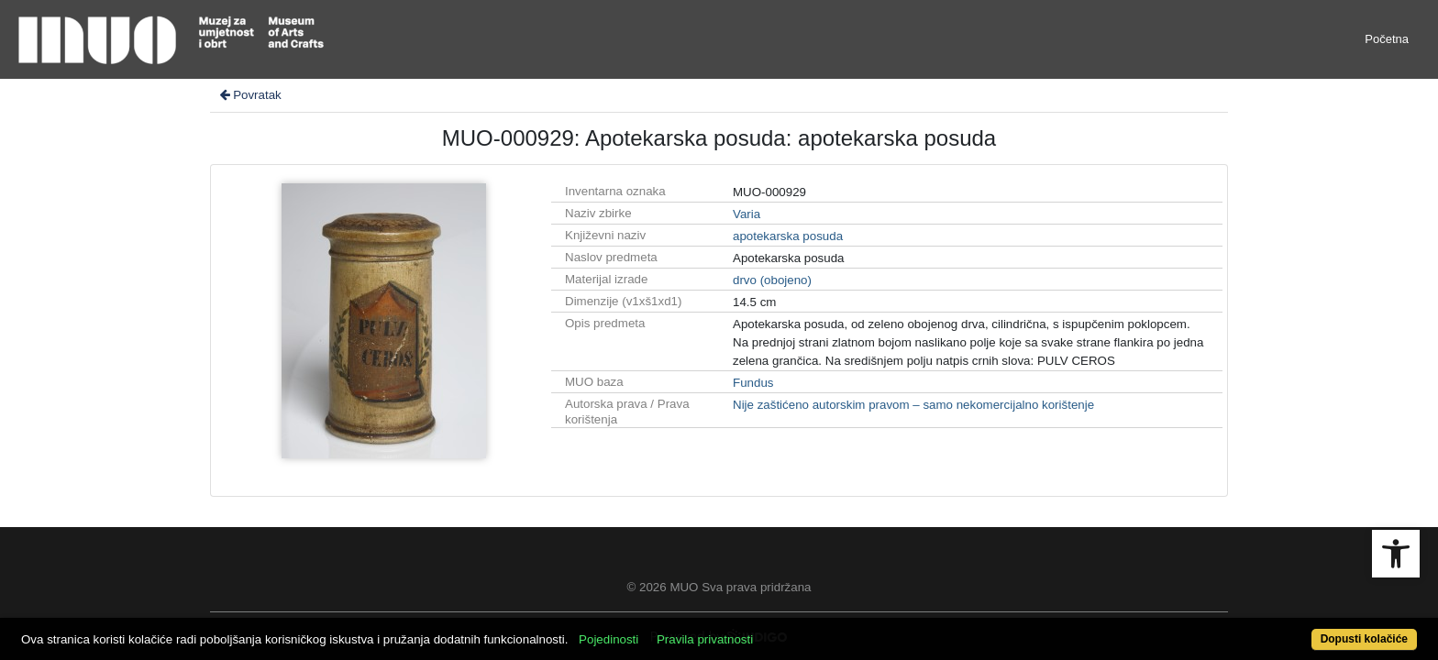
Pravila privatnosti (776, 629)
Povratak (249, 95)
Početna (1387, 39)
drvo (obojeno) (772, 280)
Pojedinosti (680, 629)
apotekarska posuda (788, 236)
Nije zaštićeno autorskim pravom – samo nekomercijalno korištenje (913, 405)
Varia (746, 214)
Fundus (753, 383)
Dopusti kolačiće (1287, 629)
